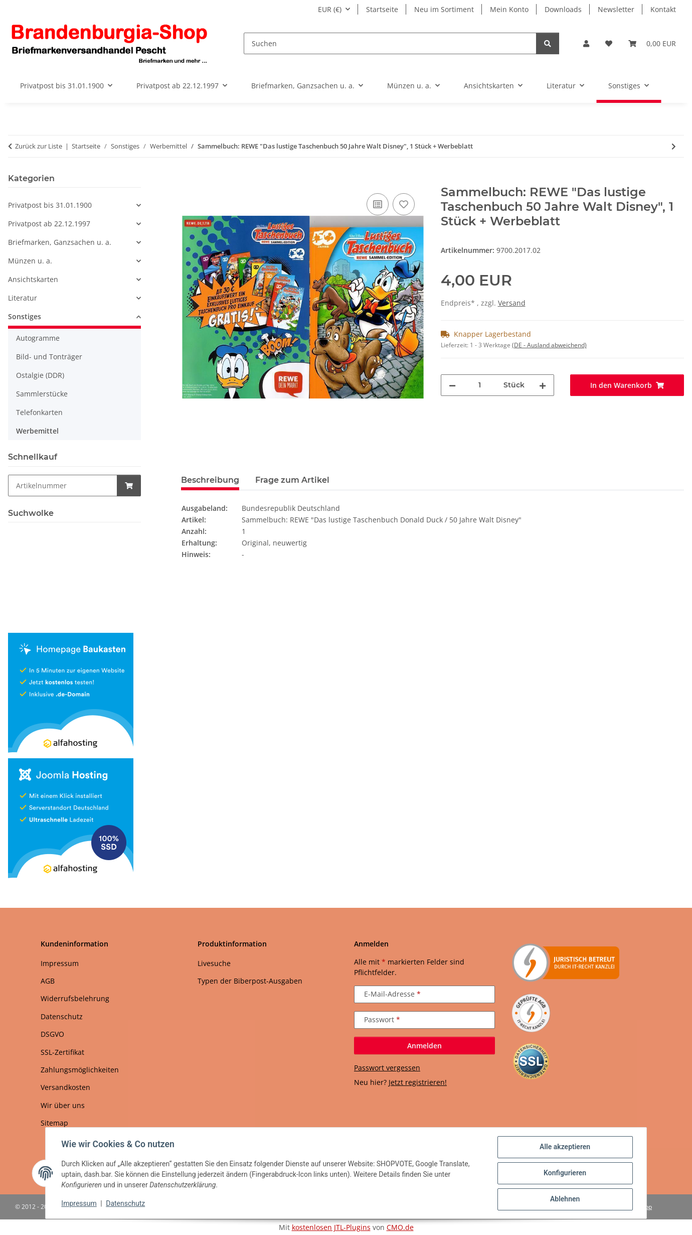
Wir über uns (63, 1105)
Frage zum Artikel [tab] (292, 480)
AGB (48, 981)
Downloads (563, 9)
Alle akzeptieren (564, 1147)
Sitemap (54, 1123)
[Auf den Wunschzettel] (404, 204)
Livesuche (214, 963)
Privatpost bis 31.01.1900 (50, 205)
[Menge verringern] (452, 385)
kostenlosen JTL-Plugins (331, 1227)
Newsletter (616, 9)
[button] (586, 43)
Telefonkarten (39, 412)
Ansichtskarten (33, 279)
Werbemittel (37, 431)
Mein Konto (509, 9)
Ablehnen (564, 1199)
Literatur (22, 298)
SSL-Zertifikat (62, 1052)
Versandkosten (65, 1087)
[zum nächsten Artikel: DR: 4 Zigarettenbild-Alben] (673, 146)
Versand (512, 303)
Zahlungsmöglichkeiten (80, 1069)
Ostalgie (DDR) (40, 375)
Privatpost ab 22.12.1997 (49, 223)
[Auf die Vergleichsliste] (378, 204)
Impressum (79, 1204)
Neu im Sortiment (444, 9)
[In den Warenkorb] (189, 179)
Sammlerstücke (42, 393)
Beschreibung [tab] (210, 480)
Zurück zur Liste (38, 146)
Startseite (382, 9)
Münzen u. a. (30, 260)
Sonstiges (24, 316)
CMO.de (400, 1227)
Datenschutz (125, 1204)
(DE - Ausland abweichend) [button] (549, 345)
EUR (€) (329, 9)
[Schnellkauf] (62, 485)
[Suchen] (390, 43)
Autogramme (38, 338)
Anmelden (424, 1045)
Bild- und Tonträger (49, 356)
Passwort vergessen (387, 1067)
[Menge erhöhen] (543, 385)
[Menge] (480, 385)
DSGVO (52, 1034)
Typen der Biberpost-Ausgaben (250, 981)
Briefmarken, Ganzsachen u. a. (59, 242)
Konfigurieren (564, 1173)
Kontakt (663, 9)
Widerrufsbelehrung (75, 998)
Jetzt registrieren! (418, 1082)
